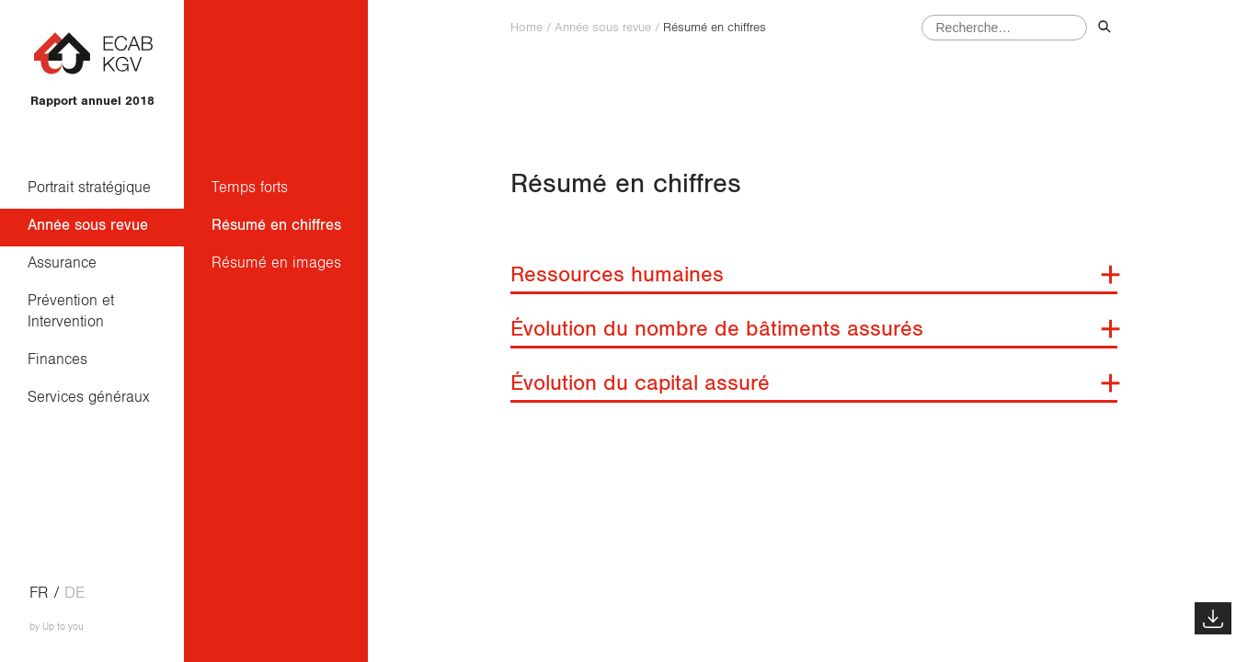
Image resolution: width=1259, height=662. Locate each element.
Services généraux (89, 397)
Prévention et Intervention (75, 310)
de (74, 593)
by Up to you (56, 627)
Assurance (62, 262)
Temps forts (250, 187)
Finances (57, 359)
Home (526, 27)
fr (39, 593)
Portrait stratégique (89, 187)
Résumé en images (276, 262)
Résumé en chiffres (276, 225)
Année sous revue (88, 225)
